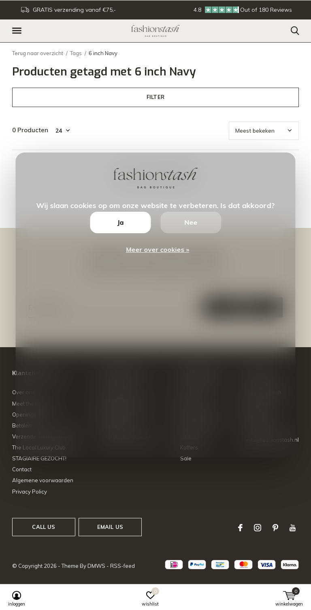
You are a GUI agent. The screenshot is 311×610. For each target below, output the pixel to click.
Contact (22, 469)
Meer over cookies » (157, 249)
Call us (43, 527)
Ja (120, 222)
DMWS (96, 566)
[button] (18, 31)
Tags (76, 53)
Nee (190, 222)
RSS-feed (122, 566)
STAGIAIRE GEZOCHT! (39, 458)
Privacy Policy (29, 491)
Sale (186, 458)
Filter (155, 97)
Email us (110, 527)
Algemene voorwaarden (42, 480)
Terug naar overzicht (37, 53)
